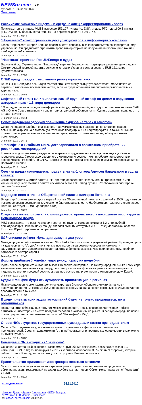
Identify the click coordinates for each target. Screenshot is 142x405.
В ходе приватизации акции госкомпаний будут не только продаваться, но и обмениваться (63, 301)
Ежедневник (39, 392)
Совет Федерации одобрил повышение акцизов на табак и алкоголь (56, 122)
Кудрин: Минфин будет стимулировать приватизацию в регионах (54, 280)
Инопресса (39, 395)
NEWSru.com (16, 4)
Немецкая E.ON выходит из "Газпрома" (32, 342)
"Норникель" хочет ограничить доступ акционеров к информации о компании (64, 40)
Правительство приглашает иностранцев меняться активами (50, 362)
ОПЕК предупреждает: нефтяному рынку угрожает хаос (46, 79)
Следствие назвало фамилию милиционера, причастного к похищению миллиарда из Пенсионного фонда (71, 216)
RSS (51, 392)
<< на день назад (12, 383)
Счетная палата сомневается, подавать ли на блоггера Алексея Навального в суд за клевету (69, 173)
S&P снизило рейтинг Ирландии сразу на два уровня (44, 237)
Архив (26, 392)
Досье (16, 392)
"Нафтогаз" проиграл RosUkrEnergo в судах (36, 60)
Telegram (61, 392)
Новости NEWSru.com (17, 398)
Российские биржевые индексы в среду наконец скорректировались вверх (62, 24)
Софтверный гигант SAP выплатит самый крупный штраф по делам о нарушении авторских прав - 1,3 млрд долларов (67, 100)
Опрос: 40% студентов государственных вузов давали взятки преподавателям (65, 323)
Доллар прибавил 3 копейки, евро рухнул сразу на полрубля (50, 260)
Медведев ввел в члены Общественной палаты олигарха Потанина (55, 195)
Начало (6, 392)
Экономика (8, 12)
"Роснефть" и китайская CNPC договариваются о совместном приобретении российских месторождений (63, 147)
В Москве (24, 395)
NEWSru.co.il (9, 395)
